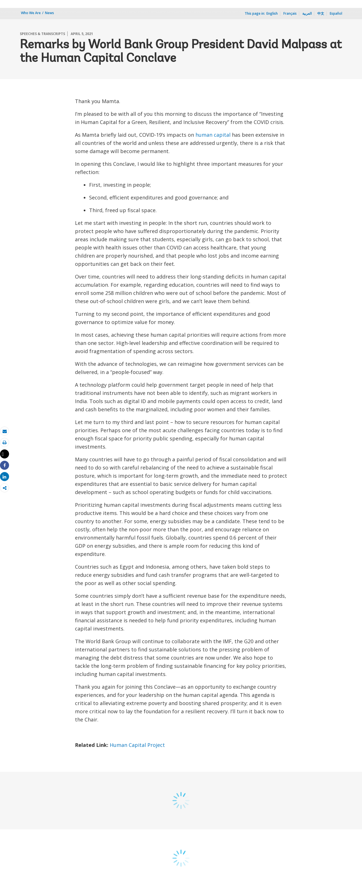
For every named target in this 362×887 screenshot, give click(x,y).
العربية (307, 13)
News (49, 12)
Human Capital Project (138, 745)
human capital (212, 134)
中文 (320, 13)
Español (336, 13)
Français (290, 13)
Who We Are (31, 12)
